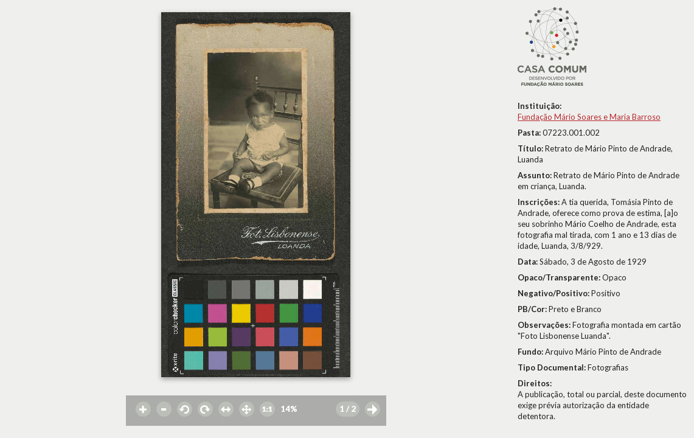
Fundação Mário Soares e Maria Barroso (589, 117)
